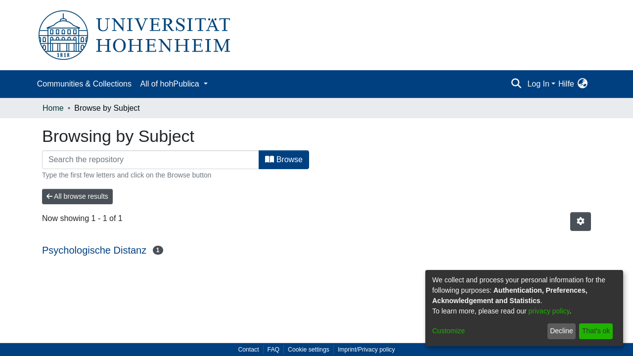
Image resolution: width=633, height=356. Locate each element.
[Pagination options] (580, 221)
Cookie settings (308, 349)
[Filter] (150, 159)
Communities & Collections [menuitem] (84, 84)
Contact (248, 349)
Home (53, 108)
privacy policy (549, 311)
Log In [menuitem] (538, 84)
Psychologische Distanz (94, 250)
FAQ (274, 349)
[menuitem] (582, 84)
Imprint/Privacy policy (366, 349)
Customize (448, 331)
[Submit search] (516, 84)
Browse (284, 159)
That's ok (596, 331)
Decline (561, 331)
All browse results (77, 196)
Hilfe (566, 84)
